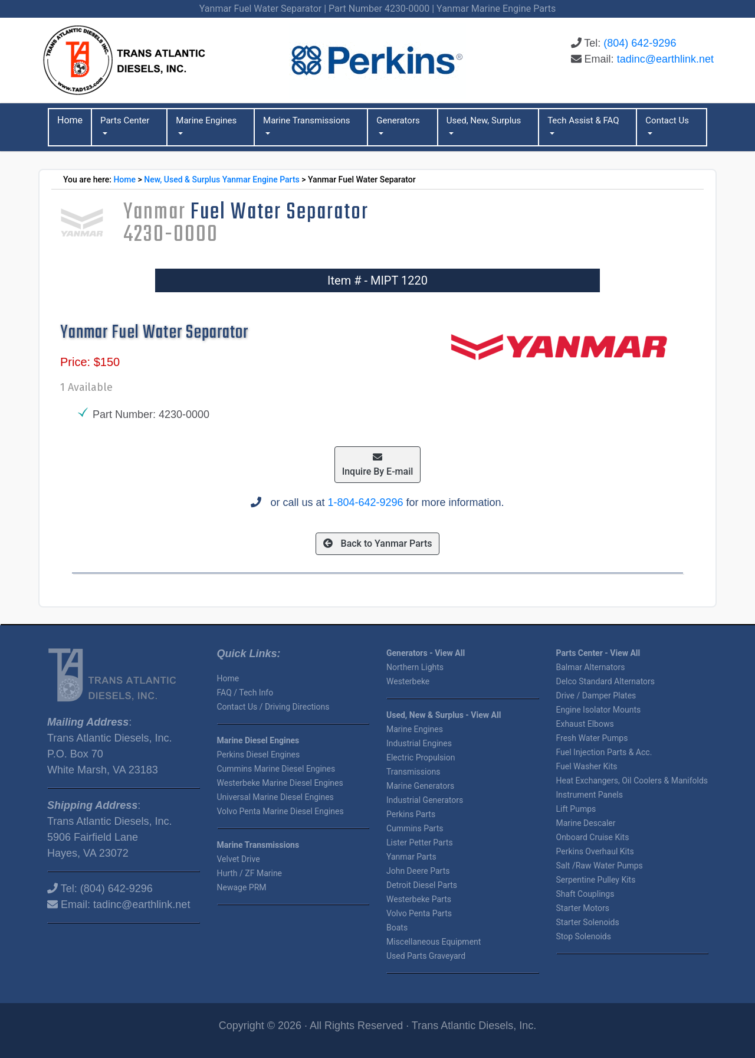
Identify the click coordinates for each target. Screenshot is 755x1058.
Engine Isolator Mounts (598, 709)
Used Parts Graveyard (425, 956)
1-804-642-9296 (365, 502)
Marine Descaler (586, 823)
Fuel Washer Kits (587, 766)
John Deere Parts (417, 871)
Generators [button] (398, 120)
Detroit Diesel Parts (421, 885)
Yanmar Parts (411, 856)
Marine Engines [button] (206, 120)
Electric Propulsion (420, 757)
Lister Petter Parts (419, 842)
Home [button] (70, 120)
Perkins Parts (410, 814)
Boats (397, 927)
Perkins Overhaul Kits (595, 851)
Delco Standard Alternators (605, 681)
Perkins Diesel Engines (258, 754)
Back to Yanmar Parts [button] (377, 543)
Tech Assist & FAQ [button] (583, 120)
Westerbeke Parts (418, 899)
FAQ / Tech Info (245, 692)
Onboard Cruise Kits (592, 837)
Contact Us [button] (667, 120)
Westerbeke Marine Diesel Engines (280, 783)
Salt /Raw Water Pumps (599, 865)
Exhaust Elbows (585, 724)
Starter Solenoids (587, 922)
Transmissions (413, 771)
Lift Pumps (576, 809)
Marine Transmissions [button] (306, 120)
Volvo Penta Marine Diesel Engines (280, 811)
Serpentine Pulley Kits (596, 879)
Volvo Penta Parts (419, 913)
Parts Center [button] (124, 120)
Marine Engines (414, 729)
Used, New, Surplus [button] (484, 120)
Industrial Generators (424, 800)
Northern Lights (415, 667)
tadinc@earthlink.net (665, 59)
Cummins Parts (414, 828)
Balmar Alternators (590, 667)
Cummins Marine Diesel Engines (276, 768)
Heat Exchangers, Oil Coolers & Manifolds (632, 780)
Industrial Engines (419, 743)
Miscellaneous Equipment (433, 941)
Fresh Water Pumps (592, 738)
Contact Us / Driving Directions (273, 706)
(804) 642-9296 (639, 43)
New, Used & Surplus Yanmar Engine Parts (222, 179)
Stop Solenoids (583, 936)
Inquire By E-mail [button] (377, 464)
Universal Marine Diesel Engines (275, 797)
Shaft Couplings (585, 894)
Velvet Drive (238, 859)
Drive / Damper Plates (596, 695)
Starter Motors (582, 908)
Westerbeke (407, 681)
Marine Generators (420, 786)
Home (124, 179)
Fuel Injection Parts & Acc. (604, 752)
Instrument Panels (589, 794)
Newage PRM (242, 887)
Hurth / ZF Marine (250, 873)
